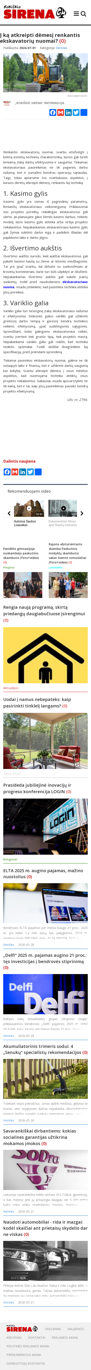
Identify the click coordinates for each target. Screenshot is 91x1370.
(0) (62, 40)
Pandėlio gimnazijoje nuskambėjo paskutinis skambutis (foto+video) (21, 553)
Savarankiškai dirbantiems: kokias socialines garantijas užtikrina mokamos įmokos (39, 1137)
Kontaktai (36, 1337)
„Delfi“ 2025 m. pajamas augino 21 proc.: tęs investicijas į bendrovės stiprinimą (45, 958)
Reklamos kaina (65, 1337)
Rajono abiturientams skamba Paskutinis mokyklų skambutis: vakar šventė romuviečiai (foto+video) (67, 553)
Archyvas (14, 1337)
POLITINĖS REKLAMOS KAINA (27, 1346)
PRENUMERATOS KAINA (23, 1355)
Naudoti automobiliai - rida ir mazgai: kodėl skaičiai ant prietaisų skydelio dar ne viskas (45, 1228)
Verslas (8, 945)
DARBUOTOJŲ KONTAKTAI (25, 1363)
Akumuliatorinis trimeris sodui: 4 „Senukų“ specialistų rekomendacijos (42, 1049)
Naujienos (75, 1329)
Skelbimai (53, 1329)
